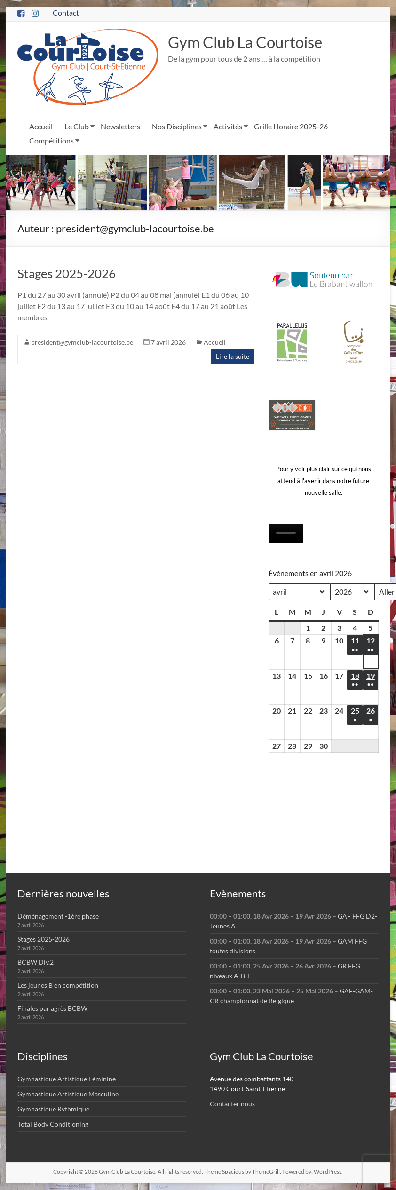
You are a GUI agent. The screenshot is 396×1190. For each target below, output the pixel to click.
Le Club (76, 126)
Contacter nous (232, 1104)
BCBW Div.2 (35, 962)
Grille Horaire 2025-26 (291, 126)
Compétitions (51, 140)
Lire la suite (232, 356)
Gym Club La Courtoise (253, 42)
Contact (66, 12)
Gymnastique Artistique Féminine (66, 1079)
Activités (228, 126)
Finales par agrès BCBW (52, 1008)
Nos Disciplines (177, 126)
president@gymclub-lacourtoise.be (82, 342)
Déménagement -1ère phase (58, 916)
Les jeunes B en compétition (57, 985)
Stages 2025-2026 (66, 273)
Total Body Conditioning (52, 1124)
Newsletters (120, 126)
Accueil (41, 126)
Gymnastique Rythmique (53, 1109)
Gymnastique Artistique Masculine (68, 1094)
